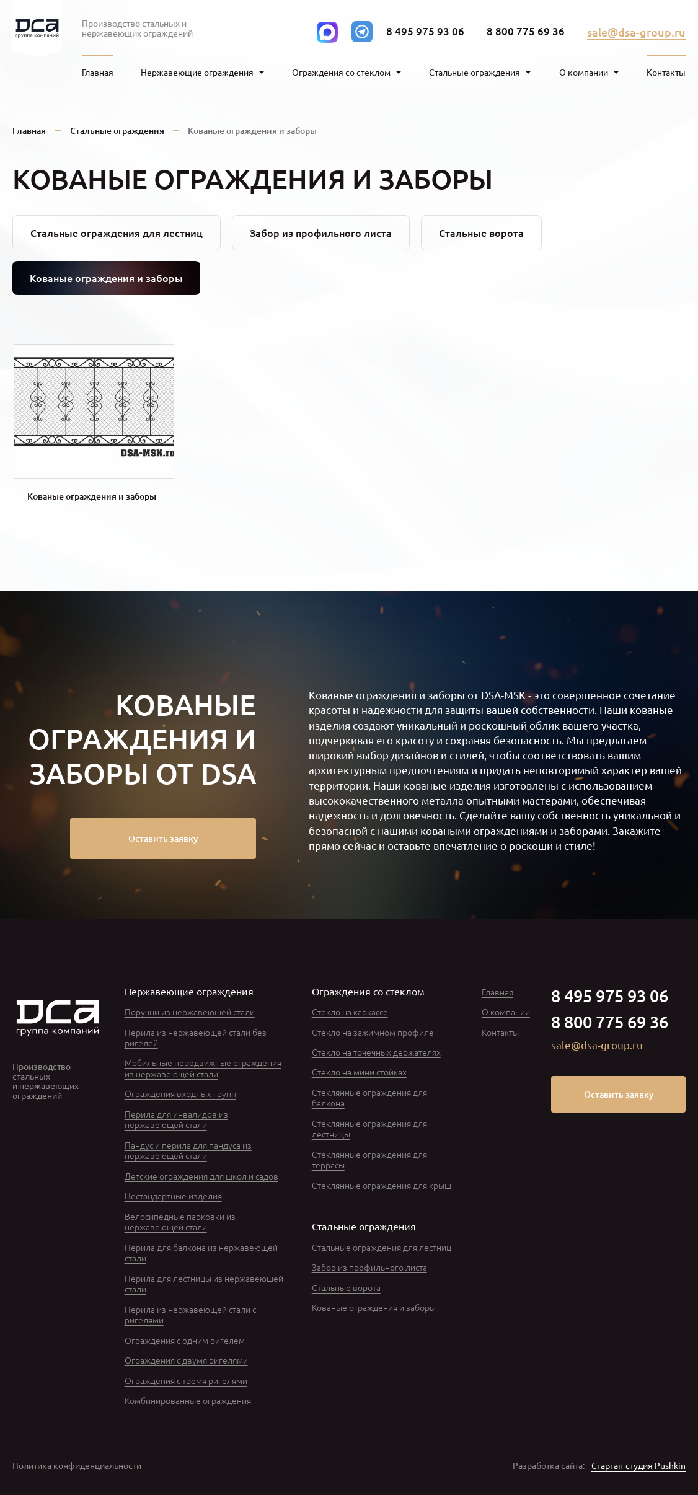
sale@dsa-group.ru (636, 31)
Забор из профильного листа (321, 232)
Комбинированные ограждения (188, 1400)
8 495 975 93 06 (425, 31)
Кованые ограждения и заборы (374, 1307)
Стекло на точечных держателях (376, 1052)
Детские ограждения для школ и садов (201, 1176)
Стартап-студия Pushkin (638, 1465)
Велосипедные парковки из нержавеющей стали (180, 1221)
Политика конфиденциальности (76, 1465)
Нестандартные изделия (173, 1195)
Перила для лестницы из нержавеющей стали (204, 1283)
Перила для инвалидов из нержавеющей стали (176, 1119)
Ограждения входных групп (180, 1093)
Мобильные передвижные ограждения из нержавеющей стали (203, 1067)
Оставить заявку (163, 838)
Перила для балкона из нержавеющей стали (201, 1252)
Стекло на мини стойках (359, 1071)
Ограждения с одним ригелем (185, 1340)
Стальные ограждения (117, 130)
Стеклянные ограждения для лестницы (369, 1128)
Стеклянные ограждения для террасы (369, 1159)
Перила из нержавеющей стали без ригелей (196, 1037)
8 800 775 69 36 (526, 31)
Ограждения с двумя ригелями (186, 1360)
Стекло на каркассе (350, 1011)
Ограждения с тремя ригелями (186, 1380)
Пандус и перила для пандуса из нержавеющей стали (188, 1150)
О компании (506, 1011)
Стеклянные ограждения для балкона (369, 1097)
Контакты (666, 72)
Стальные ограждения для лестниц (116, 232)
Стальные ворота (481, 232)
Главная (97, 72)
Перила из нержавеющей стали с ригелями (190, 1314)
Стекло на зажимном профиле (373, 1032)
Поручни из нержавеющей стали (190, 1011)
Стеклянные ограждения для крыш (381, 1185)
